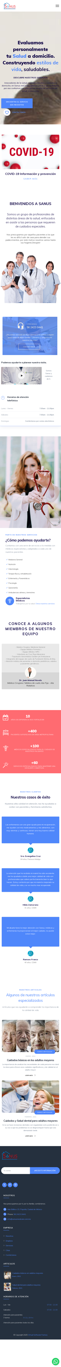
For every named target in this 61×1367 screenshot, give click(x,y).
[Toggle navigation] (57, 6)
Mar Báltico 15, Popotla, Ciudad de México (24, 1209)
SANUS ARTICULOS (44, 1052)
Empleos (9, 1241)
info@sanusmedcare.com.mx (19, 1219)
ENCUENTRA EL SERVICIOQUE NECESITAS (17, 103)
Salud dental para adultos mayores (26, 1285)
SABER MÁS (30, 178)
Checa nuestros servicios (45, 604)
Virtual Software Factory (37, 1335)
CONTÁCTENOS (19, 112)
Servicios (9, 1245)
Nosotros (10, 1236)
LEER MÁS (30, 1075)
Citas (8, 1250)
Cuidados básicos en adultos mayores (27, 1273)
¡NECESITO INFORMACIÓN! (45, 1170)
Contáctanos (11, 1255)
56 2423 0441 (20, 1214)
